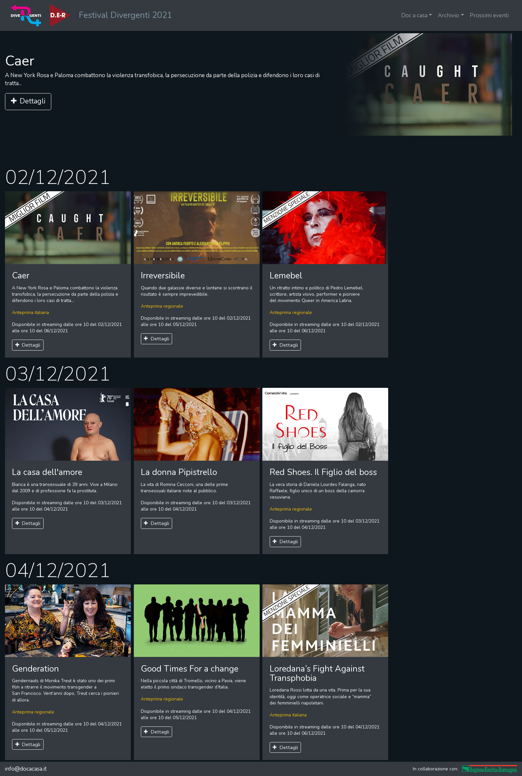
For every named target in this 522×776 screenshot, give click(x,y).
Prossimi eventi (489, 15)
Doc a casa (414, 15)
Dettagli (28, 101)
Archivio (448, 15)
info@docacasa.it (26, 769)
